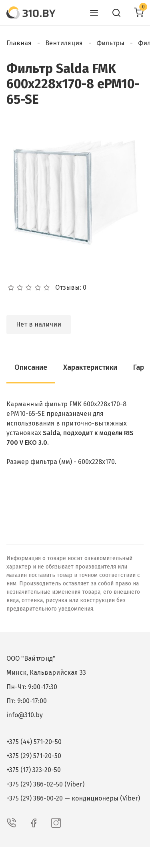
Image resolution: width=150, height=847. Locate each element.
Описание (30, 367)
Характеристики (90, 367)
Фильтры (110, 43)
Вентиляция (64, 43)
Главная (19, 43)
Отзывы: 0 (70, 287)
